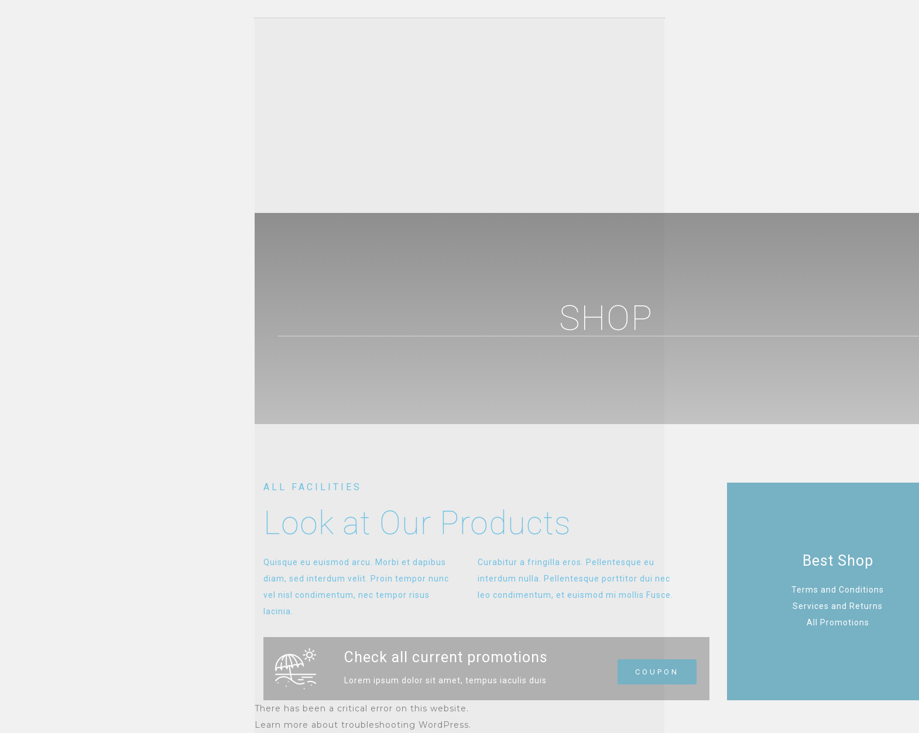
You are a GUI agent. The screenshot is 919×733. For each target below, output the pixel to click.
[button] (657, 671)
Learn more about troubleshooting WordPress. (363, 725)
